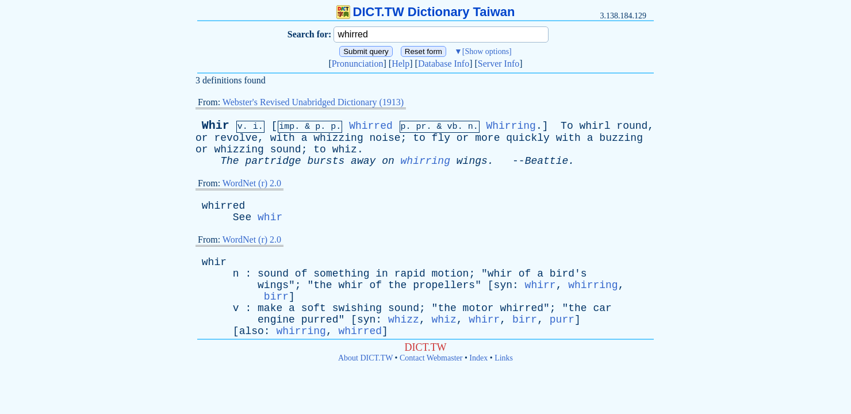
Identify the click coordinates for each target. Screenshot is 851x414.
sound (285, 149)
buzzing (621, 138)
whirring (425, 161)
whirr (540, 285)
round (631, 126)
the (322, 285)
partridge (273, 161)
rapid (409, 273)
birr (276, 296)
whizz (403, 319)
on (388, 161)
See (242, 217)
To (567, 126)
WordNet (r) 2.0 (252, 183)
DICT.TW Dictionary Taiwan (425, 12)
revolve (236, 138)
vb (452, 127)
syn (503, 285)
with (282, 138)
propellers (444, 285)
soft (313, 308)
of (301, 273)
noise (385, 138)
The (229, 161)
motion (450, 273)
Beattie (547, 161)
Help (400, 63)
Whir (215, 125)
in (381, 273)
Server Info (498, 63)
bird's (568, 273)
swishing (357, 308)
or (201, 138)
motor (478, 308)
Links (503, 358)
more (487, 138)
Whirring (510, 126)
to (419, 138)
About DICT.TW (365, 358)
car (602, 308)
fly (441, 138)
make (270, 308)
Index (478, 358)
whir (270, 217)
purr (562, 319)
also (251, 331)
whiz (344, 149)
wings (472, 161)
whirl (595, 126)
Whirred (371, 126)
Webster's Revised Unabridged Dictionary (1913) (313, 102)
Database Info (443, 63)
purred (320, 319)
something (341, 273)
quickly (528, 138)
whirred (224, 206)
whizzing (338, 138)
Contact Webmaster (431, 358)
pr (421, 127)
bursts (325, 161)
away (363, 161)
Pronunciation (358, 63)
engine (276, 319)
